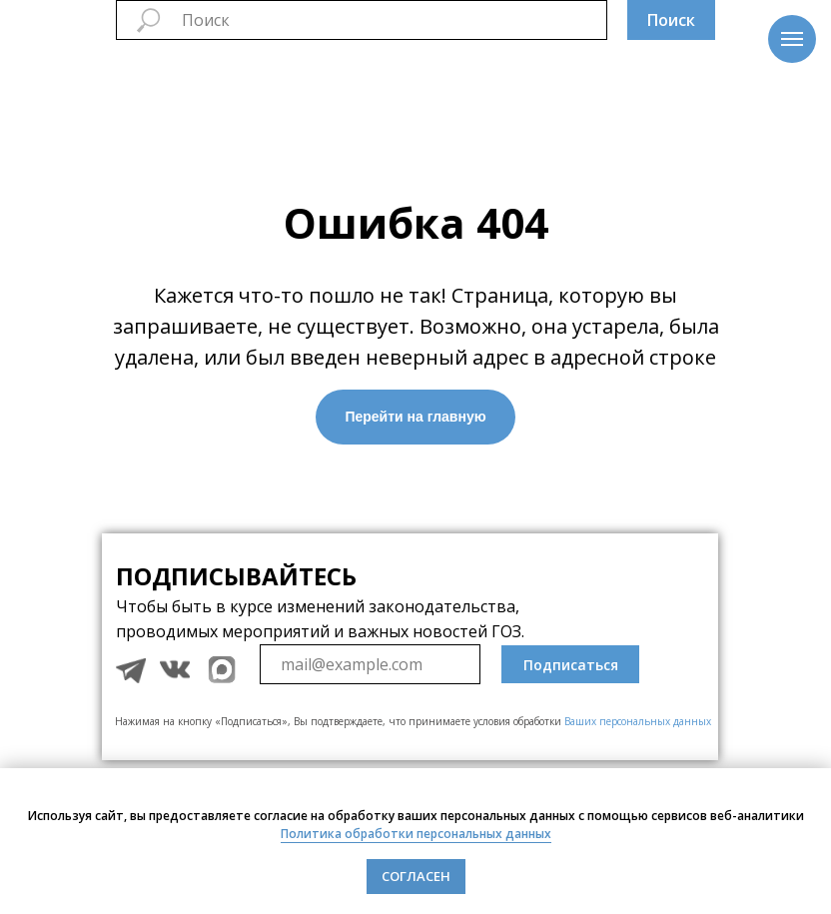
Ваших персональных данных (637, 721)
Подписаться (570, 664)
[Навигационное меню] (792, 39)
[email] (370, 664)
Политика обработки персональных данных (416, 833)
